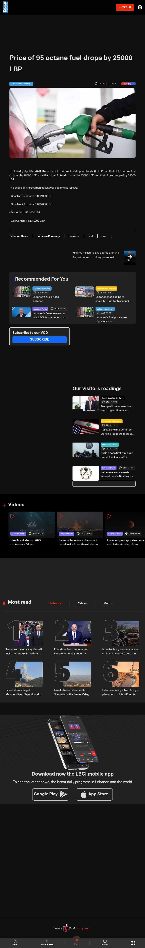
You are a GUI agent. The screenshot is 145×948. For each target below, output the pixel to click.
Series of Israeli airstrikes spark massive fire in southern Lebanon (79, 542)
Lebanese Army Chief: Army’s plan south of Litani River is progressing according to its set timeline (120, 692)
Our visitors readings (97, 388)
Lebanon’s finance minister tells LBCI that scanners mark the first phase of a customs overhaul (50, 316)
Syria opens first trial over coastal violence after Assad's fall (117, 455)
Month (106, 603)
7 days (81, 603)
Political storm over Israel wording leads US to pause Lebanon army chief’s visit (117, 432)
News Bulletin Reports (106, 288)
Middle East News (109, 445)
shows (104, 943)
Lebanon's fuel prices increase (45, 299)
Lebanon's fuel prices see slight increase (111, 319)
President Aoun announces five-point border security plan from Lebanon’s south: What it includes (70, 652)
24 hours (54, 603)
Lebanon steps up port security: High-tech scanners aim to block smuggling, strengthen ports (113, 299)
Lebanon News (40, 309)
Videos (16, 504)
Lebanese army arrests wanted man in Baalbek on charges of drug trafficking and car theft (117, 475)
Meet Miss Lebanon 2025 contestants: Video (25, 542)
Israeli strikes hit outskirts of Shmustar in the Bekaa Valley (71, 692)
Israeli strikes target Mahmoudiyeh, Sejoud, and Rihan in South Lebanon (22, 692)
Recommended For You (41, 279)
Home (15, 943)
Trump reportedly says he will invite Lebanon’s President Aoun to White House (24, 652)
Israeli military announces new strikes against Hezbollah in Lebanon (120, 652)
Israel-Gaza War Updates (112, 398)
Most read (19, 602)
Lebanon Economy (42, 288)
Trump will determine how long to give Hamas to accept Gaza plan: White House (116, 409)
